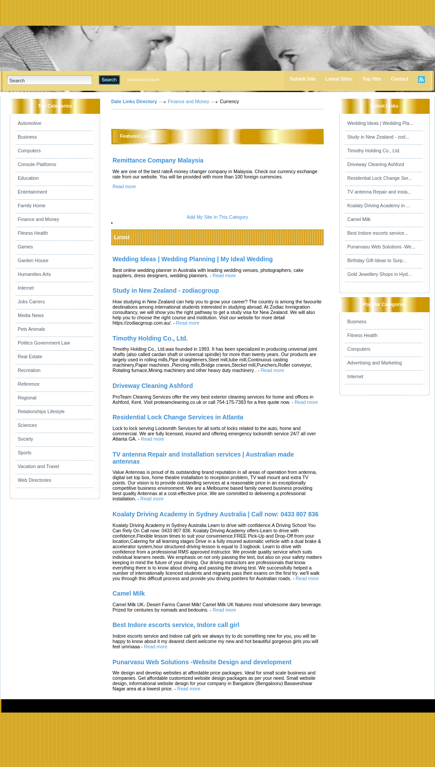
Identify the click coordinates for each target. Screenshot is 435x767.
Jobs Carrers (31, 301)
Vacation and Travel (38, 466)
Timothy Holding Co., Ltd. (373, 150)
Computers (29, 150)
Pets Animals (31, 329)
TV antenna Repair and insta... (379, 191)
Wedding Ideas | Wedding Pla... (380, 123)
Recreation (29, 370)
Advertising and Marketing (374, 362)
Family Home (32, 205)
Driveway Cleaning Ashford (375, 164)
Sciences (27, 425)
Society (25, 439)
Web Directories (34, 480)
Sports (24, 452)
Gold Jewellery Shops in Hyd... (379, 274)
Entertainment (32, 191)
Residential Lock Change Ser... (379, 178)
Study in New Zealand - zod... (378, 136)
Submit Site (303, 78)
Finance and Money (38, 219)
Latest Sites (339, 78)
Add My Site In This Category (217, 217)
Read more (124, 186)
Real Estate (30, 356)
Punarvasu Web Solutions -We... (381, 246)
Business (27, 136)
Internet (26, 288)
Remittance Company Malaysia (158, 160)
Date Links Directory (134, 101)
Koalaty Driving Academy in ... (378, 205)
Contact (399, 78)
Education (28, 178)
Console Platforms (37, 164)
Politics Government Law (44, 342)
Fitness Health (33, 233)
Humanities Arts (34, 274)
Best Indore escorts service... (377, 233)
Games (25, 246)
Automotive (29, 123)
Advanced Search (143, 79)
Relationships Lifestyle (41, 411)
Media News (31, 315)
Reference (28, 384)
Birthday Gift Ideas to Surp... (377, 260)
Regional (27, 397)
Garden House (33, 260)
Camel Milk (359, 219)
